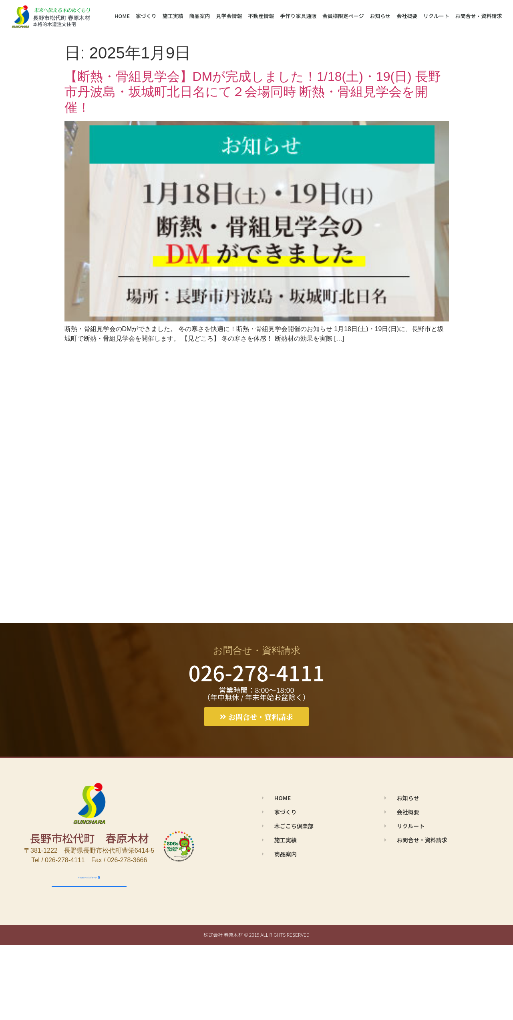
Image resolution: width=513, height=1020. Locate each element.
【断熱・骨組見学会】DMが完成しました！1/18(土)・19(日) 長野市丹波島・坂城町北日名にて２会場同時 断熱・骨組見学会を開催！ (252, 91)
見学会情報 (229, 16)
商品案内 (199, 16)
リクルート (436, 16)
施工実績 (173, 16)
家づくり (146, 16)
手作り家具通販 (298, 16)
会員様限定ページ (343, 16)
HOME (122, 16)
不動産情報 (261, 16)
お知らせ (380, 16)
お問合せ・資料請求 (478, 16)
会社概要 (406, 16)
